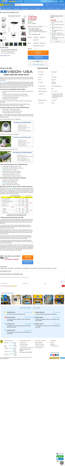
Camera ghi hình (6, 169)
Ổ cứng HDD (5, 183)
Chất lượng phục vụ (39, 347)
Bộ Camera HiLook (49, 268)
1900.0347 (11, 342)
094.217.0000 (11, 351)
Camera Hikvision (25, 8)
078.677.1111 (11, 345)
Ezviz (32, 8)
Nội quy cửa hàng (38, 342)
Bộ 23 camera (3, 82)
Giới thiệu (52, 342)
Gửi (63, 285)
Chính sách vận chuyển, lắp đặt (26, 352)
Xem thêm (61, 293)
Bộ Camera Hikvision (18, 268)
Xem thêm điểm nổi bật (4, 55)
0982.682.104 (11, 353)
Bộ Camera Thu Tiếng (33, 268)
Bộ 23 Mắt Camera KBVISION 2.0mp (9, 12)
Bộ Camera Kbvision (4, 268)
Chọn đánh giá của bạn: (9, 285)
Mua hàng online (23, 342)
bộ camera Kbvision (8, 188)
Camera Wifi (55, 268)
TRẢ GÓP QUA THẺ (38, 57)
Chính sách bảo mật (54, 345)
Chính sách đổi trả (23, 345)
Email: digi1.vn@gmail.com (4, 358)
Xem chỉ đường (28, 312)
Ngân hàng (52, 344)
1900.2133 (11, 348)
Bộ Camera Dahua (11, 268)
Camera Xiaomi (50, 8)
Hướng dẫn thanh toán (39, 345)
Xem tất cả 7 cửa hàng (39, 344)
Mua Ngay (38, 52)
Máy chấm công (17, 8)
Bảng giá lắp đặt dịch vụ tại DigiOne (25, 350)
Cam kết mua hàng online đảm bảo (27, 347)
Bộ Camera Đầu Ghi (26, 268)
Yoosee (43, 8)
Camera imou (37, 8)
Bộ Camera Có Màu (42, 268)
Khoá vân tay (57, 8)
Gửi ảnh (63, 281)
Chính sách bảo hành (24, 344)
